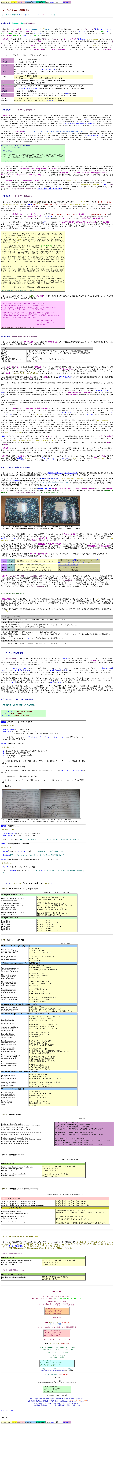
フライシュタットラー (54, 458)
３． (4, 755)
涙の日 (67, 93)
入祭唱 (19, 458)
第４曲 (3, 843)
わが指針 (65, 2)
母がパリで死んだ (64, 377)
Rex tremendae (9, 1004)
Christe (3, 924)
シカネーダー (50, 460)
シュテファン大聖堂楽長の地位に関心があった (78, 123)
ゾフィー (46, 222)
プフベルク (33, 137)
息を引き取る (51, 100)
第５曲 (3, 859)
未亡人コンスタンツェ (55, 473)
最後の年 (15, 23)
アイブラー (98, 390)
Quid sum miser (6, 996)
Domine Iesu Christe (9, 833)
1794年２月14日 (34, 554)
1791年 (29, 216)
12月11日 (21, 456)
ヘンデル (22, 668)
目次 (21, 2)
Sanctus (5, 851)
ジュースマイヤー (39, 33)
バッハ (15, 668)
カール (106, 31)
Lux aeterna (12, 871)
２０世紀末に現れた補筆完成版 (13, 593)
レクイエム (65, 658)
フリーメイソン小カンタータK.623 (28, 88)
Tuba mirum (7, 963)
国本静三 (52, 2)
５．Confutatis (14, 481)
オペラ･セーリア (107, 29)
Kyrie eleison (7, 731)
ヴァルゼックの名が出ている (93, 135)
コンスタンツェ (81, 31)
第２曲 (17, 670)
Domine (4, 1124)
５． (4, 767)
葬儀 (3, 436)
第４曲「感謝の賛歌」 (16, 1246)
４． (4, 757)
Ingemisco (4, 1041)
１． (4, 751)
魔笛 (96, 29)
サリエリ (55, 412)
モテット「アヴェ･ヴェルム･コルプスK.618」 (39, 69)
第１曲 (104, 668)
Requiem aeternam (9, 729)
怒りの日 (21, 743)
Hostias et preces (8, 835)
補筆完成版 (20, 467)
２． (4, 753)
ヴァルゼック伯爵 (18, 131)
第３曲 (52, 670)
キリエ (42, 458)
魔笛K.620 (81, 39)
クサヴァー (27, 35)
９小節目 (60, 682)
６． (4, 776)
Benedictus (6, 855)
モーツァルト (27, 29)
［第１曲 (4, 889)
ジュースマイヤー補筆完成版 (68, 565)
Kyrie (6, 917)
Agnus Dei (6, 867)
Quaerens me (5, 1027)
